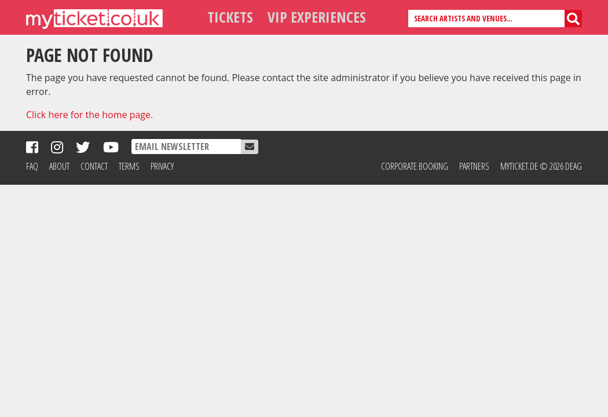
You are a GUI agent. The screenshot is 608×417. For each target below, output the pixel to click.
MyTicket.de (519, 166)
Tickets (230, 17)
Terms (129, 166)
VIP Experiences (317, 17)
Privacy (162, 166)
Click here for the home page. (89, 114)
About (59, 166)
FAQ (32, 166)
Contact (94, 166)
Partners (474, 166)
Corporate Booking (414, 166)
